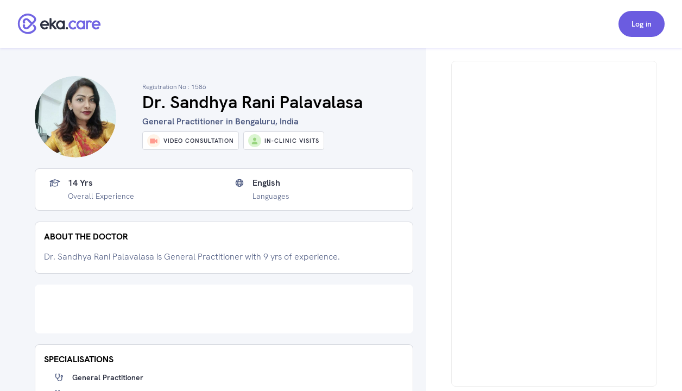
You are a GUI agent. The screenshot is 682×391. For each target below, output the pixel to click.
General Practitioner (107, 377)
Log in (642, 24)
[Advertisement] (224, 309)
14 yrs (80, 183)
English (266, 183)
